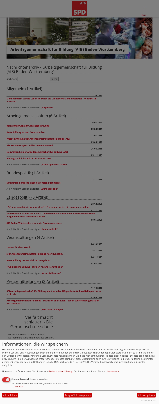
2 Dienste (17, 386)
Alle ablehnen (10, 395)
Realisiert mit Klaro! (148, 400)
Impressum (113, 371)
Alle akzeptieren (146, 395)
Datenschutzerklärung (60, 371)
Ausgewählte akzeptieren (78, 395)
